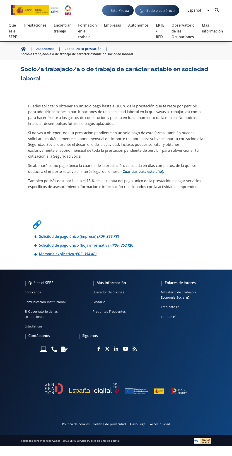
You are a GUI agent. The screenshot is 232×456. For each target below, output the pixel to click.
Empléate (168, 307)
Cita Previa (120, 10)
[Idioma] (198, 10)
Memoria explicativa (68, 253)
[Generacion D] (116, 388)
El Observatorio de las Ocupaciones (41, 314)
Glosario (99, 302)
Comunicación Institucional (45, 302)
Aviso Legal (138, 424)
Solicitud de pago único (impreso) (79, 236)
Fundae (166, 317)
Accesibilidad (160, 424)
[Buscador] (217, 10)
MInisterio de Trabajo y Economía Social (178, 294)
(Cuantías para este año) (142, 171)
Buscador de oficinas (108, 292)
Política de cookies (76, 424)
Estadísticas (33, 326)
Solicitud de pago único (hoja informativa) (86, 245)
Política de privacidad (109, 424)
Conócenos (32, 292)
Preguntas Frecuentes (109, 311)
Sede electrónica (160, 10)
